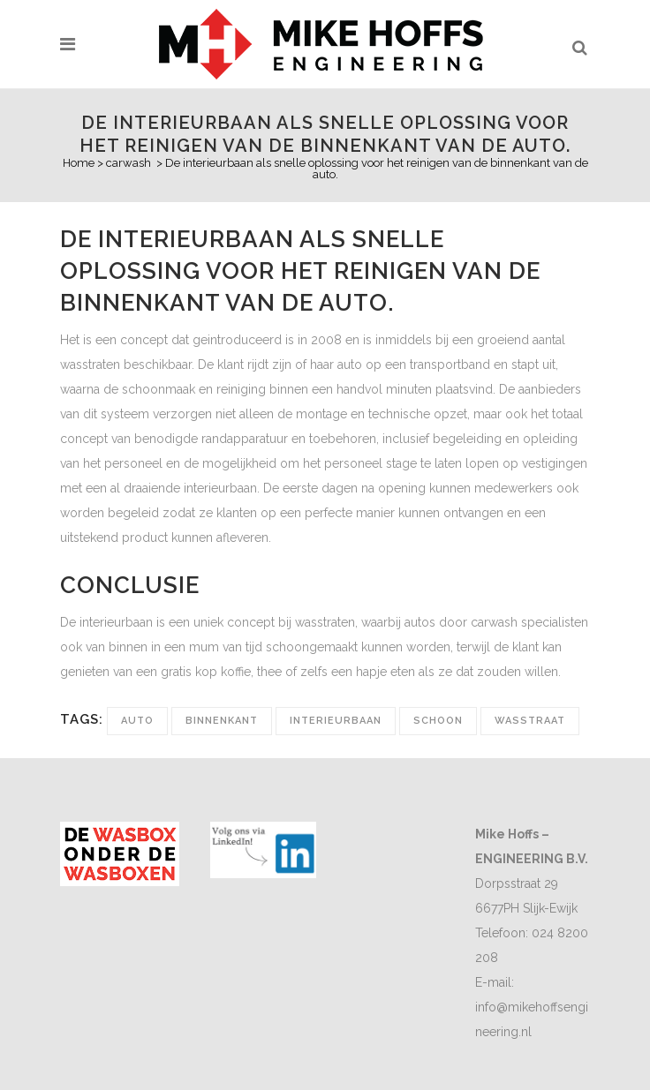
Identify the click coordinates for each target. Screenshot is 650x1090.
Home (78, 162)
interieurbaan (336, 720)
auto (137, 720)
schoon (438, 720)
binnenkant (221, 720)
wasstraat (530, 720)
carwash (128, 162)
